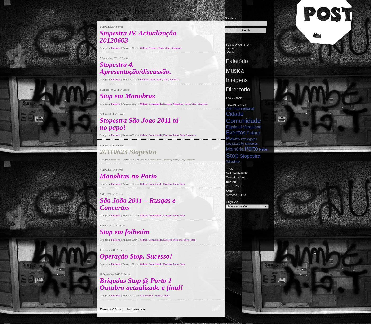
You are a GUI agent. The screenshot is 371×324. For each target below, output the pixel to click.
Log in (230, 52)
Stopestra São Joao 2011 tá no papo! (139, 123)
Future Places (234, 186)
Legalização (235, 143)
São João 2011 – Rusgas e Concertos (138, 203)
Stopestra (176, 48)
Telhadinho (233, 161)
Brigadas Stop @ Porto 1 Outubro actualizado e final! (141, 283)
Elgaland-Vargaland (243, 127)
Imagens (115, 159)
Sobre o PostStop (238, 44)
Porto (161, 48)
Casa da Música (236, 177)
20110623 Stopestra (128, 152)
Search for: (231, 18)
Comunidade (155, 103)
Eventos (153, 48)
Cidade (143, 48)
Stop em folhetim (124, 232)
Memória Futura (236, 195)
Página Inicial (235, 98)
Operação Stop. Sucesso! (136, 256)
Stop (167, 48)
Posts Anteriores (136, 309)
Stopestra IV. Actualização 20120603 (138, 36)
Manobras (178, 103)
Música (235, 70)
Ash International (240, 109)
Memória (177, 239)
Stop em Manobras (127, 96)
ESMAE (231, 181)
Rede (159, 79)
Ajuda (230, 48)
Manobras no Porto (128, 176)
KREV (230, 190)
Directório (238, 89)
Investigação (249, 139)
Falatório (116, 48)
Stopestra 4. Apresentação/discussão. (135, 67)
